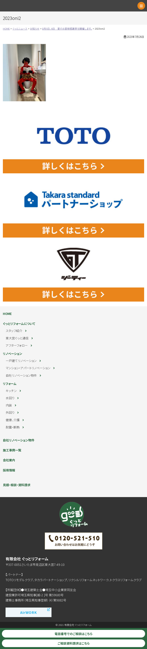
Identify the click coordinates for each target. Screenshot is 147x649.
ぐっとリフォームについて (19, 323)
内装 (9, 405)
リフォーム (9, 383)
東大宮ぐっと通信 (17, 338)
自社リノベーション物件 (21, 375)
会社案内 (9, 460)
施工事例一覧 (12, 450)
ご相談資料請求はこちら (74, 643)
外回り (10, 412)
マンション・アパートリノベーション (28, 368)
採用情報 (9, 470)
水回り (10, 398)
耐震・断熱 (13, 427)
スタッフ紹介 (14, 330)
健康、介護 (13, 420)
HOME (7, 313)
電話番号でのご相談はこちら (73, 633)
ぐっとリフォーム (20, 6)
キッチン (11, 390)
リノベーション (12, 353)
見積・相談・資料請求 (16, 485)
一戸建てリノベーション (21, 360)
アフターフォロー (17, 345)
